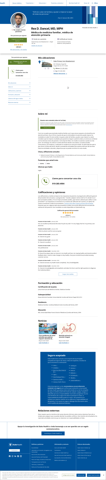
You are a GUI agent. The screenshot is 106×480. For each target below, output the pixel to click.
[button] (55, 365)
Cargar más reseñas (68, 274)
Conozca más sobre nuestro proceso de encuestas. (78, 203)
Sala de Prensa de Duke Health (62, 455)
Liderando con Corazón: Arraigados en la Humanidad (42, 451)
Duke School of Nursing (83, 455)
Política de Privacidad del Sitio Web (40, 467)
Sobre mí (10, 87)
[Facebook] (10, 456)
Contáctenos (14, 450)
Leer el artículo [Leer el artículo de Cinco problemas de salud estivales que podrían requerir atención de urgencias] (43, 343)
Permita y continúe (47, 127)
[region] (53, 475)
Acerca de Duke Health (60, 448)
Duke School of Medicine (84, 453)
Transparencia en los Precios (39, 462)
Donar (86, 3)
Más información (69, 124)
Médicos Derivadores (59, 460)
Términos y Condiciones (38, 464)
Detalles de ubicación (37, 45)
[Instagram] (13, 456)
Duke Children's (81, 450)
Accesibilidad (35, 448)
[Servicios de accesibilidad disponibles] (45, 68)
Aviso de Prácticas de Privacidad (40, 457)
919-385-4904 (58, 183)
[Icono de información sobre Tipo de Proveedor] (97, 28)
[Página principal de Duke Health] (16, 444)
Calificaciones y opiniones (14, 90)
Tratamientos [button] (29, 3)
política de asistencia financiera (61, 403)
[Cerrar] (103, 475)
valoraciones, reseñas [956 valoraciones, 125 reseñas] (18, 49)
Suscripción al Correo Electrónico (62, 458)
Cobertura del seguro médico (15, 98)
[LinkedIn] (16, 456)
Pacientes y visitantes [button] (57, 3)
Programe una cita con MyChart (17, 40)
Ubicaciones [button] (42, 3)
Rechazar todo (81, 475)
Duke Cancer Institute (83, 448)
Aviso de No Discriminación (38, 454)
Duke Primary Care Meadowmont (64, 61)
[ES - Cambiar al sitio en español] (96, 3)
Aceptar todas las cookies (94, 475)
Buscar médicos (17, 3)
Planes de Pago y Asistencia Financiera (41, 459)
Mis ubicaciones (12, 83)
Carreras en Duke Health (60, 453)
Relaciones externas (13, 102)
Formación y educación (14, 94)
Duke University (81, 458)
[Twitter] (18, 456)
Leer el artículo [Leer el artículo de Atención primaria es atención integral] (63, 343)
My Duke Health (73, 3)
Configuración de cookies (68, 475)
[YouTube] (21, 456)
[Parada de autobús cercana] (48, 68)
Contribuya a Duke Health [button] (52, 433)
